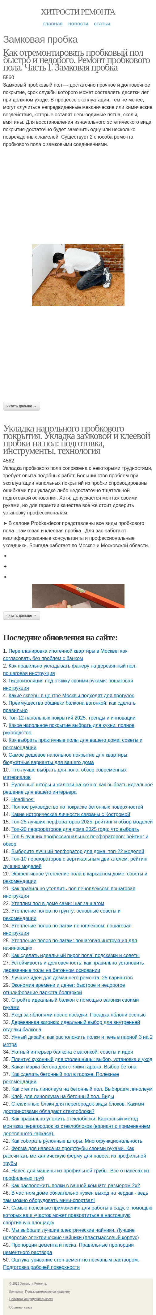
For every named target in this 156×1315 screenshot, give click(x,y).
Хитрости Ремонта (78, 11)
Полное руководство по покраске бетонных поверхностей (77, 807)
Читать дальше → (21, 406)
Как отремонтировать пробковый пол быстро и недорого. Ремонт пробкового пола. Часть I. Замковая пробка (76, 60)
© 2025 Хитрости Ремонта (28, 1283)
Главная (53, 23)
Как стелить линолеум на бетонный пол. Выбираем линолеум (82, 1089)
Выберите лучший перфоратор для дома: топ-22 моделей (77, 851)
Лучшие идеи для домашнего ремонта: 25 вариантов (72, 977)
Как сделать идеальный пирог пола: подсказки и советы (75, 955)
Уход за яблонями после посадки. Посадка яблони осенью (78, 1014)
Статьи (102, 23)
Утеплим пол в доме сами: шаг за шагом (57, 903)
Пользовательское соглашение (47, 1291)
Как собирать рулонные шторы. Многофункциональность (76, 1141)
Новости (78, 23)
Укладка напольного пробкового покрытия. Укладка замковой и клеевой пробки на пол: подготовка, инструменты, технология (76, 439)
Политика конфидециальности (31, 1299)
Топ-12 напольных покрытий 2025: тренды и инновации (72, 717)
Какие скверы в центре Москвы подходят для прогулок (71, 695)
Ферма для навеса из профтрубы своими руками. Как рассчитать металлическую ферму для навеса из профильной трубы (74, 1156)
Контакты (16, 1291)
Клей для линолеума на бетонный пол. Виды (62, 1096)
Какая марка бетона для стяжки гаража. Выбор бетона (74, 1066)
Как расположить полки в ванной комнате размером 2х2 (75, 1185)
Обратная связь (20, 1307)
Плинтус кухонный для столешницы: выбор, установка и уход (81, 1059)
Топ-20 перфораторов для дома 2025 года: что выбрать (75, 829)
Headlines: (23, 799)
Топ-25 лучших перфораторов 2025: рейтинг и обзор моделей (82, 821)
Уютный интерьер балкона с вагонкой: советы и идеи (72, 1052)
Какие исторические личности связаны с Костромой (70, 814)
